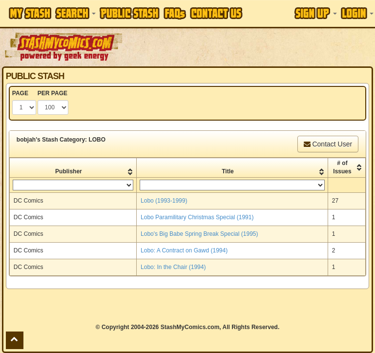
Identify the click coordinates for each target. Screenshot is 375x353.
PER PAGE (52, 93)
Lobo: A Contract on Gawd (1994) (184, 250)
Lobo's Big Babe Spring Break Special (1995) (199, 233)
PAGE (20, 93)
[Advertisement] (249, 46)
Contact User (328, 144)
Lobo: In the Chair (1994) (173, 267)
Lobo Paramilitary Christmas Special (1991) (197, 217)
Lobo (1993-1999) (164, 200)
